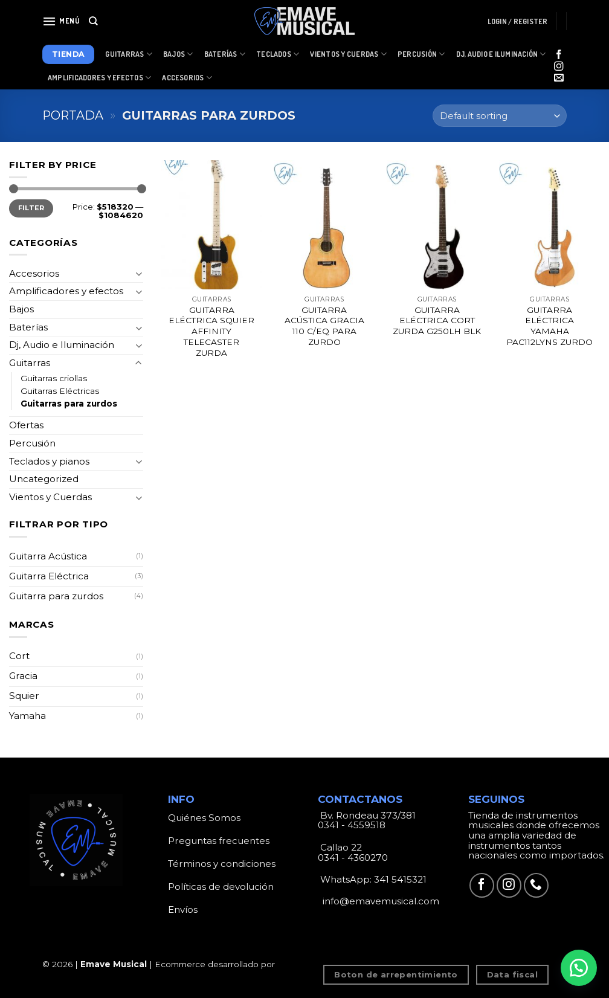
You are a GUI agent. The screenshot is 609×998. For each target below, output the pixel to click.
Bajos (178, 54)
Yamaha (27, 715)
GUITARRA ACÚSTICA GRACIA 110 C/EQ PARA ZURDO (324, 326)
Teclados (277, 54)
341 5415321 (400, 879)
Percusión (421, 54)
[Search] (93, 21)
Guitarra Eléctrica (49, 576)
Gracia (23, 675)
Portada (72, 115)
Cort (19, 656)
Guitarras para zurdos (69, 403)
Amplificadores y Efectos (99, 77)
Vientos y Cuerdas (348, 54)
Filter (31, 208)
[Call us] (536, 885)
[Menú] (61, 21)
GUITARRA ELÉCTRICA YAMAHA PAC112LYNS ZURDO (549, 326)
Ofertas (26, 425)
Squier (24, 695)
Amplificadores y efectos (66, 291)
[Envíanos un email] (559, 78)
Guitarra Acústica (48, 556)
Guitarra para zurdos (56, 596)
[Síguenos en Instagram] (559, 67)
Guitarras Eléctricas (60, 391)
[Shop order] (500, 116)
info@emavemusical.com (379, 901)
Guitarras (128, 54)
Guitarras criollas (54, 378)
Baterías (224, 54)
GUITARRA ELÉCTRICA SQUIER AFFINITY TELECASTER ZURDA (211, 331)
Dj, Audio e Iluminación (501, 54)
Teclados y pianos (49, 461)
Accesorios (187, 77)
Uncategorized (44, 479)
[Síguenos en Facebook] (559, 55)
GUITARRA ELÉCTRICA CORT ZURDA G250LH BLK (437, 320)
